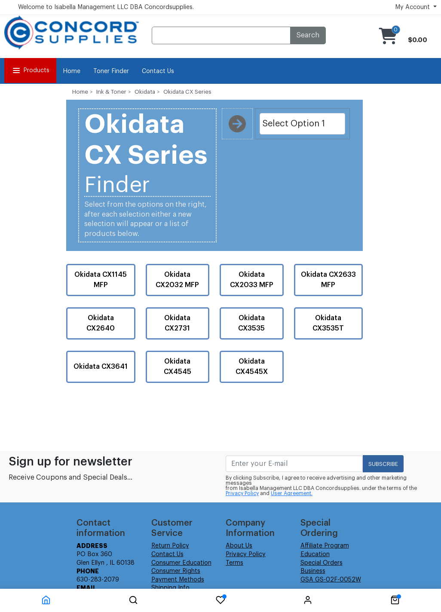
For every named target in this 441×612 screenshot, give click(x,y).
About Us (239, 546)
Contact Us (158, 71)
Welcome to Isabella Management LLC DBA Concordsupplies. (106, 7)
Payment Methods (177, 580)
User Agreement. (291, 493)
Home (71, 71)
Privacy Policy (242, 493)
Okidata (145, 92)
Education (315, 554)
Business (312, 571)
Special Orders (321, 563)
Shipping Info (170, 588)
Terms (234, 563)
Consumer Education (181, 563)
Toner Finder (111, 71)
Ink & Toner (111, 92)
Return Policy (170, 546)
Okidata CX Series (187, 92)
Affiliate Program (324, 546)
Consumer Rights (175, 571)
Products (30, 70)
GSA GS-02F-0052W (330, 580)
